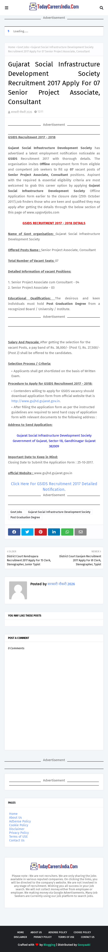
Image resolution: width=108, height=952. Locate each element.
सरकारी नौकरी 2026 (21, 112)
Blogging (49, 944)
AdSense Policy (20, 821)
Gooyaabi (84, 944)
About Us (15, 818)
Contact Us (17, 840)
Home (11, 47)
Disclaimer (16, 829)
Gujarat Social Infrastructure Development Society (59, 512)
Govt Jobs (23, 47)
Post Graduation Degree (25, 517)
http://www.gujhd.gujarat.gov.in (35, 401)
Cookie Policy (18, 825)
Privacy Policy (19, 833)
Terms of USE (18, 837)
